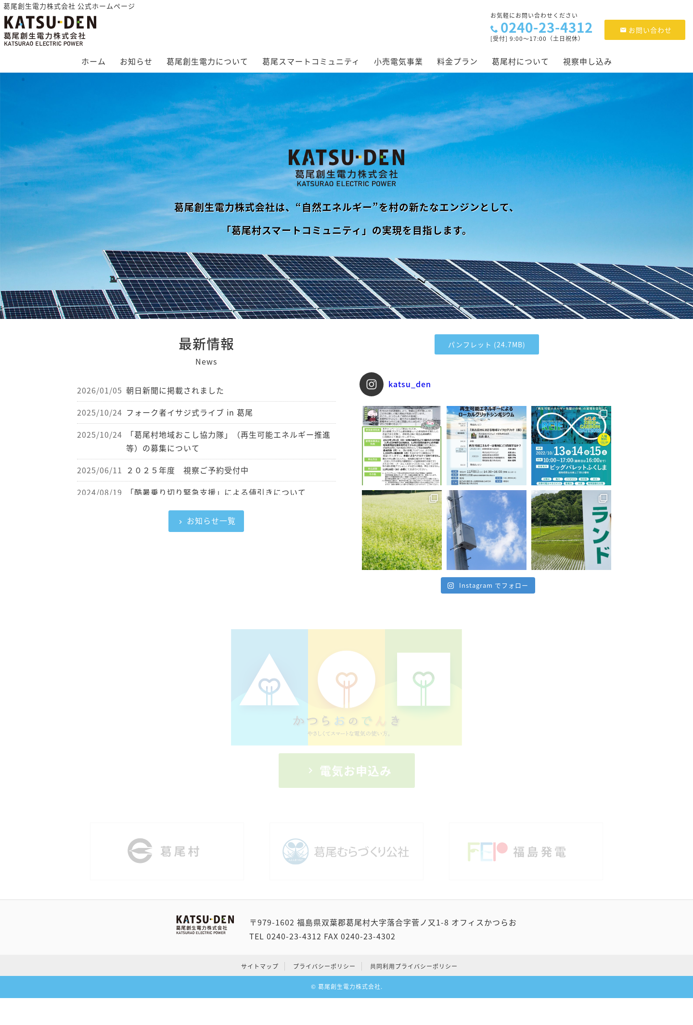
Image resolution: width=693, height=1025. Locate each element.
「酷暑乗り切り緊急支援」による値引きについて (216, 492)
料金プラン (457, 61)
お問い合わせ (646, 30)
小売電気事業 (398, 61)
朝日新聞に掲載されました (175, 390)
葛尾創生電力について (207, 61)
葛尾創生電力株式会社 (349, 986)
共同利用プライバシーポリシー (414, 966)
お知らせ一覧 (211, 520)
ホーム (93, 61)
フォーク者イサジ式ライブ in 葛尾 (189, 412)
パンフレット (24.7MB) (487, 344)
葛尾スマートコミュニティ (311, 61)
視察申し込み (587, 61)
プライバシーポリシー (324, 966)
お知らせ (136, 61)
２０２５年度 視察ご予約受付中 (187, 470)
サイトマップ (260, 966)
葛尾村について (520, 61)
